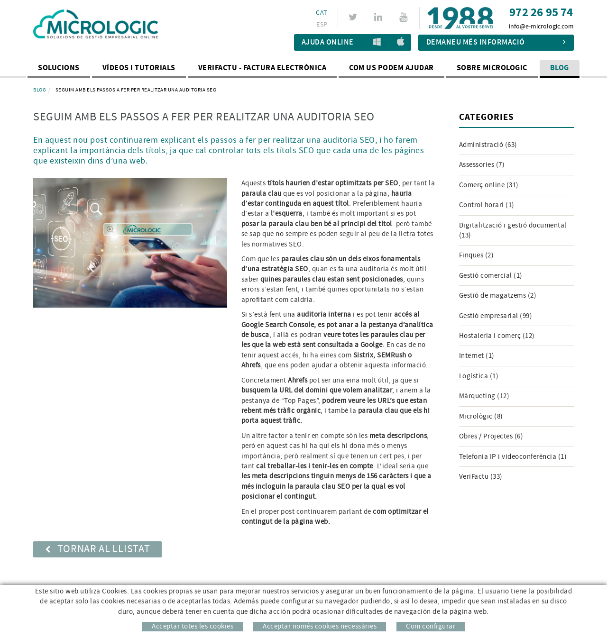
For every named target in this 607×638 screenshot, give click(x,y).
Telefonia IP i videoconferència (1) (513, 456)
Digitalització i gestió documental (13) (513, 230)
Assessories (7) (482, 164)
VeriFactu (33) (481, 476)
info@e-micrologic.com (541, 26)
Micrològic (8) (481, 416)
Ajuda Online (328, 42)
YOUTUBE (404, 17)
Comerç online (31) (489, 185)
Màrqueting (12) (484, 396)
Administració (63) (488, 144)
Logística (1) (479, 376)
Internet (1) (477, 355)
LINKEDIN (379, 17)
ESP (321, 24)
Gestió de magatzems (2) (498, 295)
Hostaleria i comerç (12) (497, 335)
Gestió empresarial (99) (496, 315)
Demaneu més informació (496, 42)
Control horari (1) (487, 205)
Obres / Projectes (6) (491, 436)
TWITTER (354, 17)
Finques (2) (476, 255)
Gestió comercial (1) (491, 275)
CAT (321, 13)
